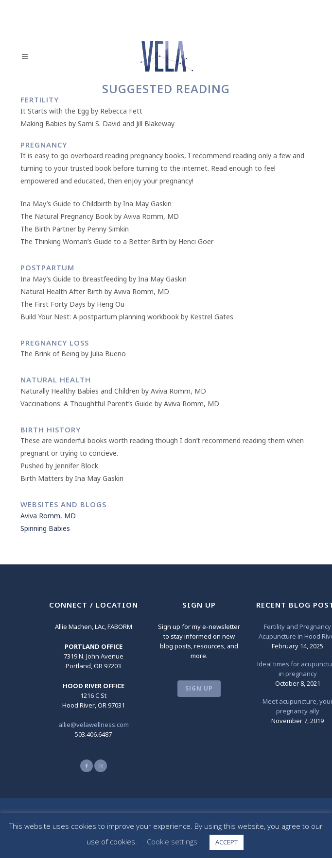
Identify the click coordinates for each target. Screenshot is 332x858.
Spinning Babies (45, 528)
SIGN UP (199, 688)
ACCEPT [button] (226, 842)
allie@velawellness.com (93, 724)
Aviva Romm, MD (48, 515)
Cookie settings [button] (172, 841)
